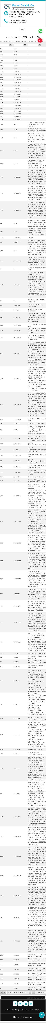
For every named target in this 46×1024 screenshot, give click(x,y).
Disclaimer (28, 1017)
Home (16, 1017)
